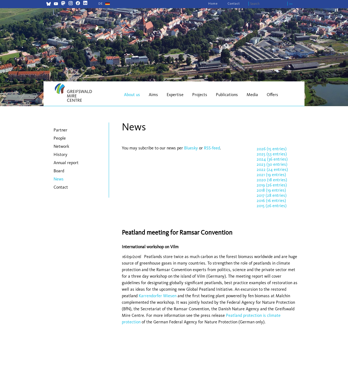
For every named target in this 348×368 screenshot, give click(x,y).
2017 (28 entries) (272, 195)
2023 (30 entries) (272, 164)
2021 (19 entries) (271, 174)
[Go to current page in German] (100, 3)
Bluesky (191, 148)
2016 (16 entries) (271, 200)
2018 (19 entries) (271, 190)
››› (291, 4)
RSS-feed (212, 148)
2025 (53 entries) (272, 154)
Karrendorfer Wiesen (157, 295)
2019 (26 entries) (272, 185)
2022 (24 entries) (272, 169)
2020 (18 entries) (272, 179)
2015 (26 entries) (272, 205)
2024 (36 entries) (272, 159)
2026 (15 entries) (272, 148)
